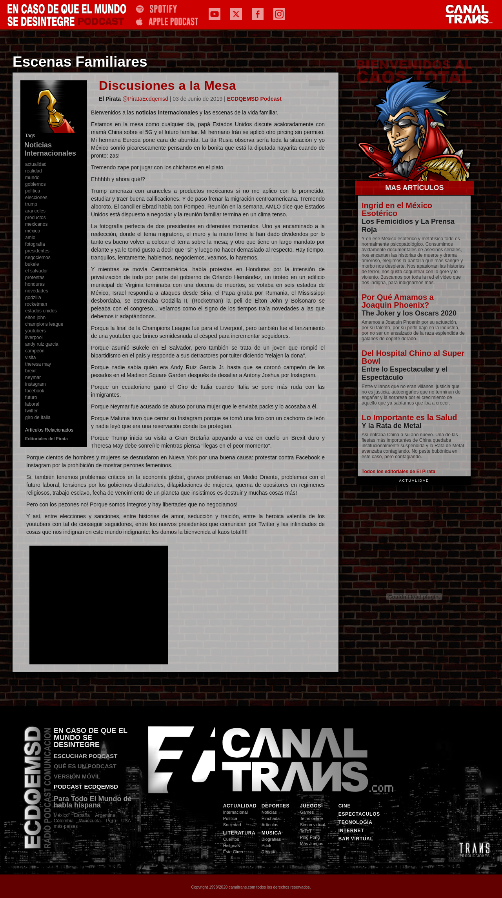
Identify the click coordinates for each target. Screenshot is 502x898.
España (82, 815)
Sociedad (232, 824)
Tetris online (311, 818)
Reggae (269, 851)
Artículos (270, 824)
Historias (231, 845)
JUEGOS (310, 806)
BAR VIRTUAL (355, 839)
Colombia (66, 821)
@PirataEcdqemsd (145, 99)
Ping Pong (310, 837)
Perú (111, 821)
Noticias (269, 812)
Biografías (271, 839)
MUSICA (272, 833)
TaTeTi (306, 831)
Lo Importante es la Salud (409, 417)
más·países (66, 826)
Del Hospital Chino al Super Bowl (413, 357)
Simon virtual (312, 824)
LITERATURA (239, 833)
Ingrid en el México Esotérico (397, 209)
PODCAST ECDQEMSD (86, 786)
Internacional (235, 812)
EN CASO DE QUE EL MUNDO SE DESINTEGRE (90, 737)
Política (230, 818)
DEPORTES (276, 806)
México (61, 815)
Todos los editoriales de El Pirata (398, 471)
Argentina (105, 815)
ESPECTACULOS (356, 814)
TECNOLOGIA (355, 822)
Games (307, 812)
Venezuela (90, 821)
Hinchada (271, 818)
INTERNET (351, 830)
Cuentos (231, 839)
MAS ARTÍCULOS (414, 188)
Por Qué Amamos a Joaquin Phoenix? (398, 301)
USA (126, 821)
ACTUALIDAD (240, 806)
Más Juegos (311, 843)
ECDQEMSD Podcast (254, 99)
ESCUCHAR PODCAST (86, 756)
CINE (344, 806)
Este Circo (233, 851)
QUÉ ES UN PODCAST (85, 766)
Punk (266, 845)
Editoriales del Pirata (46, 438)
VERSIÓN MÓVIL (77, 776)
